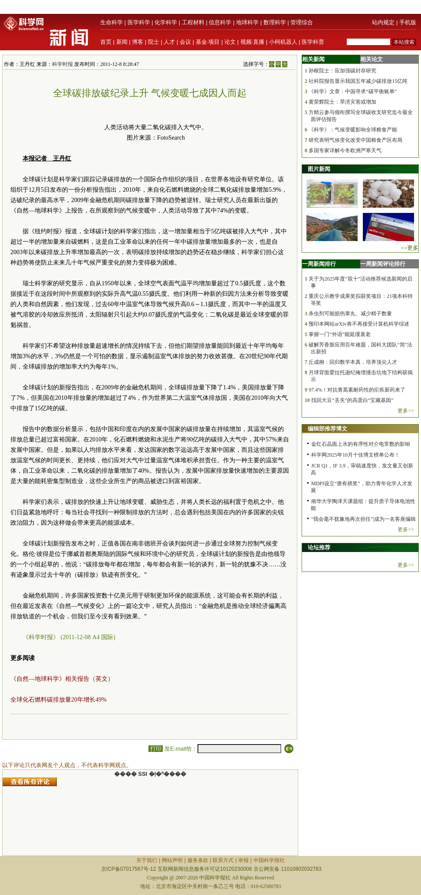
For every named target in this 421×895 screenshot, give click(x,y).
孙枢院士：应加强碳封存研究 (342, 71)
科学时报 (62, 64)
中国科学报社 (269, 860)
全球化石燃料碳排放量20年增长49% (58, 699)
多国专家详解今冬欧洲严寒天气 (345, 150)
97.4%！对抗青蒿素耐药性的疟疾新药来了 (357, 390)
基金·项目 (208, 42)
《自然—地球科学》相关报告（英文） (62, 679)
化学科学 (166, 22)
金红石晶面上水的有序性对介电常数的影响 (360, 444)
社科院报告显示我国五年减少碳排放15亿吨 (358, 81)
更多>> (406, 411)
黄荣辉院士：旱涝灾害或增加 (342, 102)
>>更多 (409, 248)
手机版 (407, 22)
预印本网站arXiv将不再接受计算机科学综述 (359, 324)
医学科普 (313, 42)
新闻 (122, 42)
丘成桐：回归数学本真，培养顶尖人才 (353, 362)
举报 (243, 860)
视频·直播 (252, 42)
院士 (153, 42)
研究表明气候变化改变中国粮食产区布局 (355, 140)
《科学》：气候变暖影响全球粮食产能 (353, 130)
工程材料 (193, 22)
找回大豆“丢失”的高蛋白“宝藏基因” (352, 400)
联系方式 (223, 860)
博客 (137, 42)
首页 (106, 42)
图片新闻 (319, 169)
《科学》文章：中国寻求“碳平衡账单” (353, 91)
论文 (230, 42)
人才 (169, 42)
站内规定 (383, 22)
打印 (155, 748)
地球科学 (247, 22)
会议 (185, 42)
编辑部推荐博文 (327, 428)
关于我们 (146, 860)
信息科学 (220, 22)
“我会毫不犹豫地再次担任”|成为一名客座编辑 (363, 519)
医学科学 (139, 22)
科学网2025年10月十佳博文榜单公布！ (355, 455)
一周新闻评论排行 (382, 264)
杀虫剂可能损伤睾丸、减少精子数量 (350, 313)
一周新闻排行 (319, 264)
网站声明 (172, 860)
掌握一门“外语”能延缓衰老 (340, 334)
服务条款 (197, 860)
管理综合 (301, 22)
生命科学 (111, 22)
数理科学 (274, 22)
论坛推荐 (319, 547)
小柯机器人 (283, 42)
